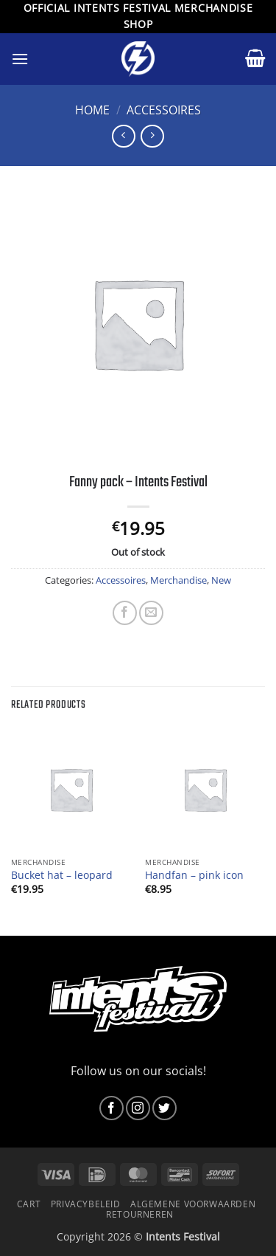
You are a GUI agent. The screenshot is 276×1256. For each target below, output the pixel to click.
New (221, 580)
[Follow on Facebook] (111, 1108)
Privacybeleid (86, 1204)
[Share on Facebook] (125, 613)
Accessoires (164, 110)
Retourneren (140, 1214)
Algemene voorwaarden (192, 1204)
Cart (28, 1204)
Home (92, 110)
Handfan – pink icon (194, 875)
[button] (20, 59)
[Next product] (123, 136)
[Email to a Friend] (151, 613)
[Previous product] (152, 136)
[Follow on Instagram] (138, 1108)
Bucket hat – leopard (62, 875)
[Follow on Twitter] (164, 1108)
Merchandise (178, 580)
